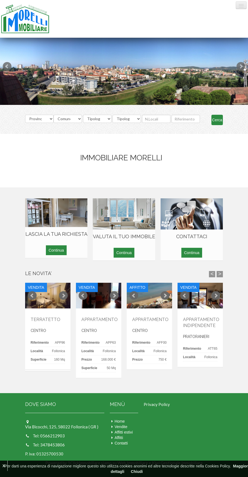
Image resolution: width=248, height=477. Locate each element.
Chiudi (137, 471)
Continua (56, 250)
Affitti (119, 437)
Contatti (121, 443)
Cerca (217, 120)
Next (241, 66)
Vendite (121, 427)
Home (120, 421)
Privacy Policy (157, 404)
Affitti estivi (124, 432)
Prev (7, 66)
